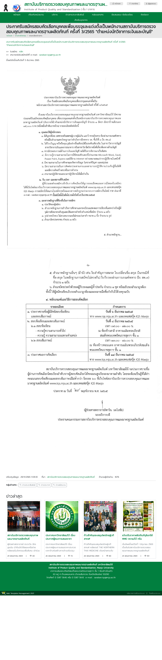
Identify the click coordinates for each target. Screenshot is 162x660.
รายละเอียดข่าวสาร (35, 35)
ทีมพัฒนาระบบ (154, 593)
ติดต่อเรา (145, 14)
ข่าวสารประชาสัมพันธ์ (75, 14)
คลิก (20, 51)
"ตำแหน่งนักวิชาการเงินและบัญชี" (20, 45)
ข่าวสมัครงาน (59, 485)
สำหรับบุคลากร (81, 20)
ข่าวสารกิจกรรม (20, 35)
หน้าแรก (16, 14)
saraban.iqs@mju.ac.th (50, 54)
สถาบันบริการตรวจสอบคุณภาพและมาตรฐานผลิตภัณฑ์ (71, 476)
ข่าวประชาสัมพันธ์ (27, 485)
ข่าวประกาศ (44, 485)
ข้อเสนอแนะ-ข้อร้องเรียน (122, 14)
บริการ (55, 14)
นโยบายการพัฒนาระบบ (136, 593)
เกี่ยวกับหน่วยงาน (36, 14)
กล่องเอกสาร (97, 14)
